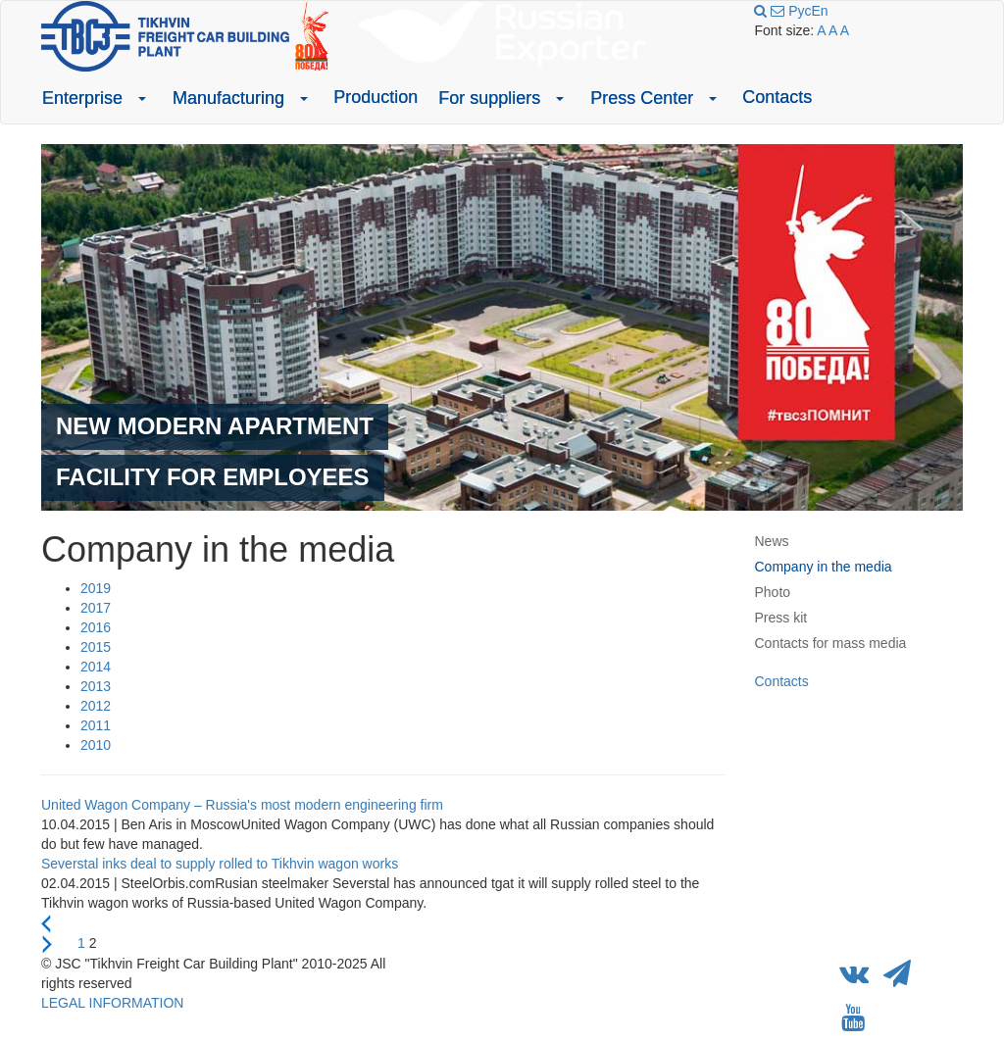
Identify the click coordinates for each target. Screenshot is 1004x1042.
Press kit (781, 617)
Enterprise (82, 98)
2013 (95, 686)
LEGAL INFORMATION (112, 1003)
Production (375, 97)
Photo (773, 592)
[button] (142, 98)
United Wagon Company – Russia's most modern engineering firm (242, 805)
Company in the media (823, 566)
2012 (95, 706)
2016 (95, 627)
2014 (95, 666)
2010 (95, 745)
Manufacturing (228, 98)
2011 (95, 725)
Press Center (641, 98)
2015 (95, 647)
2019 (95, 588)
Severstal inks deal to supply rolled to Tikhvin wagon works (219, 863)
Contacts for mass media (831, 643)
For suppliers (489, 98)
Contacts (777, 97)
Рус (799, 11)
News (772, 541)
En (819, 11)
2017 (95, 608)
